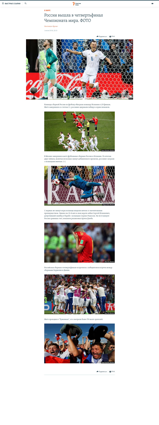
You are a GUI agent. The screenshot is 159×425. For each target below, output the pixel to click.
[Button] (101, 36)
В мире (47, 11)
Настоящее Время (51, 26)
